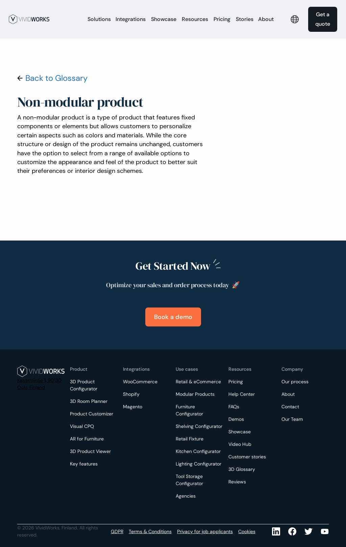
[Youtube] (308, 531)
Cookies (246, 531)
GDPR (117, 531)
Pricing (222, 19)
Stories (244, 19)
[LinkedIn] (276, 531)
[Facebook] (292, 531)
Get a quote (322, 19)
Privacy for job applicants (205, 531)
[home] (44, 19)
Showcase (163, 19)
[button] (99, 19)
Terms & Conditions (150, 531)
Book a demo (173, 317)
